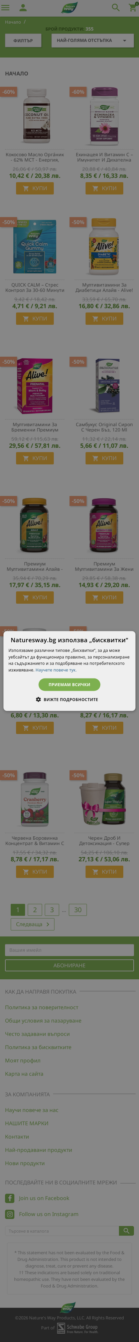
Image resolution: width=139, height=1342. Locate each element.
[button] (69, 699)
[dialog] (69, 671)
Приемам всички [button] (70, 684)
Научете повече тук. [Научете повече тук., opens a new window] (56, 670)
